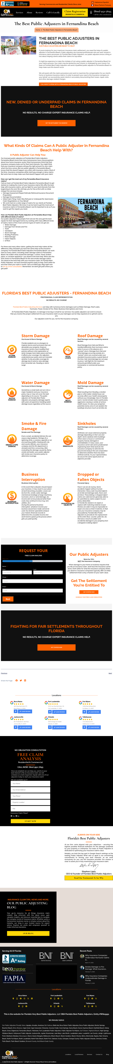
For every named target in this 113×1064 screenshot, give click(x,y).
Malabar (16, 1036)
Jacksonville (18, 717)
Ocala (60, 1039)
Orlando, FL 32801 (53, 724)
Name (4, 566)
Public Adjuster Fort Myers (70, 1031)
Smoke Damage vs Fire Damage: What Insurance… (96, 968)
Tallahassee (87, 717)
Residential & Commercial (30, 762)
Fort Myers (86, 701)
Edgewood (14, 1031)
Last (34, 569)
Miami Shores (76, 1036)
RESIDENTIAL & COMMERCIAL (75, 14)
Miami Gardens (66, 1036)
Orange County (74, 1039)
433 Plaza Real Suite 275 (20, 706)
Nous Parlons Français (103, 5)
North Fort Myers (12, 1039)
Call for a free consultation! (102, 15)
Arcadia (34, 1025)
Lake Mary (57, 1033)
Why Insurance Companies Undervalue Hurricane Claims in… (97, 957)
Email (4, 586)
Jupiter (43, 1033)
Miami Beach (55, 1036)
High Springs (104, 1031)
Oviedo (104, 1039)
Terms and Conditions (50, 1062)
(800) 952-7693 (102, 11)
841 (15, 721)
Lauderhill (86, 1033)
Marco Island (32, 1036)
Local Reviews (79, 1054)
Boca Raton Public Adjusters (69, 1025)
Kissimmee (49, 1033)
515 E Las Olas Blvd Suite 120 (56, 706)
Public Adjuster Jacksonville (30, 1033)
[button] (17, 680)
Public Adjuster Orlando (87, 1039)
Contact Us (99, 1054)
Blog (107, 1054)
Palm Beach (6, 1041)
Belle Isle (56, 1025)
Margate (40, 1036)
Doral (9, 1031)
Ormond (99, 1039)
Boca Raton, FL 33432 (20, 708)
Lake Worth (65, 1033)
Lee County (93, 1033)
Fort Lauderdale (54, 701)
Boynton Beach (7, 1028)
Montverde (89, 1036)
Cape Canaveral (36, 1028)
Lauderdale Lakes (76, 1033)
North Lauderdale (25, 1039)
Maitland (9, 1036)
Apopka (28, 1025)
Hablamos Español (102, 2)
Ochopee (65, 1039)
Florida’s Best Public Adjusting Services (27, 307)
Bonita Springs (100, 1025)
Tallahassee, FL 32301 (89, 724)
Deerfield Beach (99, 1028)
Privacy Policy (39, 1062)
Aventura (41, 1025)
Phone (5, 577)
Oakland (54, 1039)
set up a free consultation (12, 266)
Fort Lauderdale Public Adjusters (50, 1031)
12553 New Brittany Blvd (89, 706)
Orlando (51, 717)
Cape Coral (26, 1028)
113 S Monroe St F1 (88, 721)
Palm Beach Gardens (18, 1041)
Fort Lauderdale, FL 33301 (55, 708)
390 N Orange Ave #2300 (54, 721)
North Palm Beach (37, 1039)
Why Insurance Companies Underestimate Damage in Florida (96, 978)
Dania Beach (73, 1028)
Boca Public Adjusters (86, 1025)
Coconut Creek (54, 1028)
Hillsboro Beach (7, 1033)
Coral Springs (63, 1028)
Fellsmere (35, 1031)
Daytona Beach (88, 1028)
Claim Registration (75, 11)
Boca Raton (18, 701)
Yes (13, 816)
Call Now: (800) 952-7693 (30, 767)
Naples (96, 1036)
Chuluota (45, 1028)
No (18, 816)
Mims (83, 1036)
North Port (47, 1039)
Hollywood (17, 1033)
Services (89, 1054)
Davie (80, 1028)
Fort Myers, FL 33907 (88, 708)
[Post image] (82, 956)
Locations (68, 1054)
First (3, 569)
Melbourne (46, 1036)
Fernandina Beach (25, 1031)
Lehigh (100, 1033)
